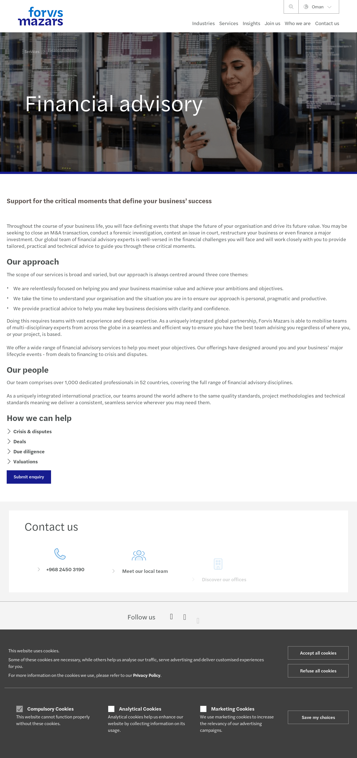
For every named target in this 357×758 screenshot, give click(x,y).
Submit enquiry (28, 476)
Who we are (298, 23)
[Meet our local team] (139, 570)
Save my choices (318, 717)
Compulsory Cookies (50, 708)
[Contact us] (60, 562)
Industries (203, 23)
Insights (251, 23)
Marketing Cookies (232, 708)
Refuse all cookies (318, 670)
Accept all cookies (318, 653)
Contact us (327, 23)
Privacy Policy (146, 675)
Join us (272, 23)
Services (228, 23)
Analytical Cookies (140, 708)
